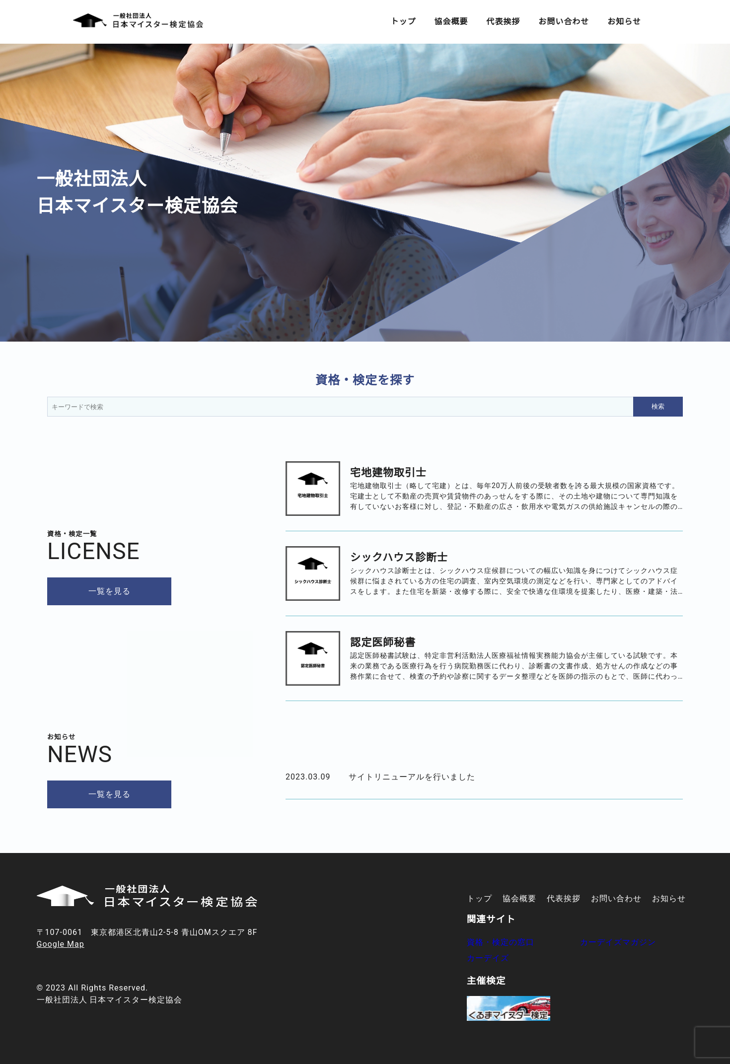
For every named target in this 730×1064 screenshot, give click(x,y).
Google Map (60, 944)
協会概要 (451, 21)
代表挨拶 (503, 21)
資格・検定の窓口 (500, 942)
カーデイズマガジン (618, 942)
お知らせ (624, 21)
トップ (403, 21)
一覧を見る (109, 591)
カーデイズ (488, 958)
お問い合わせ (563, 21)
